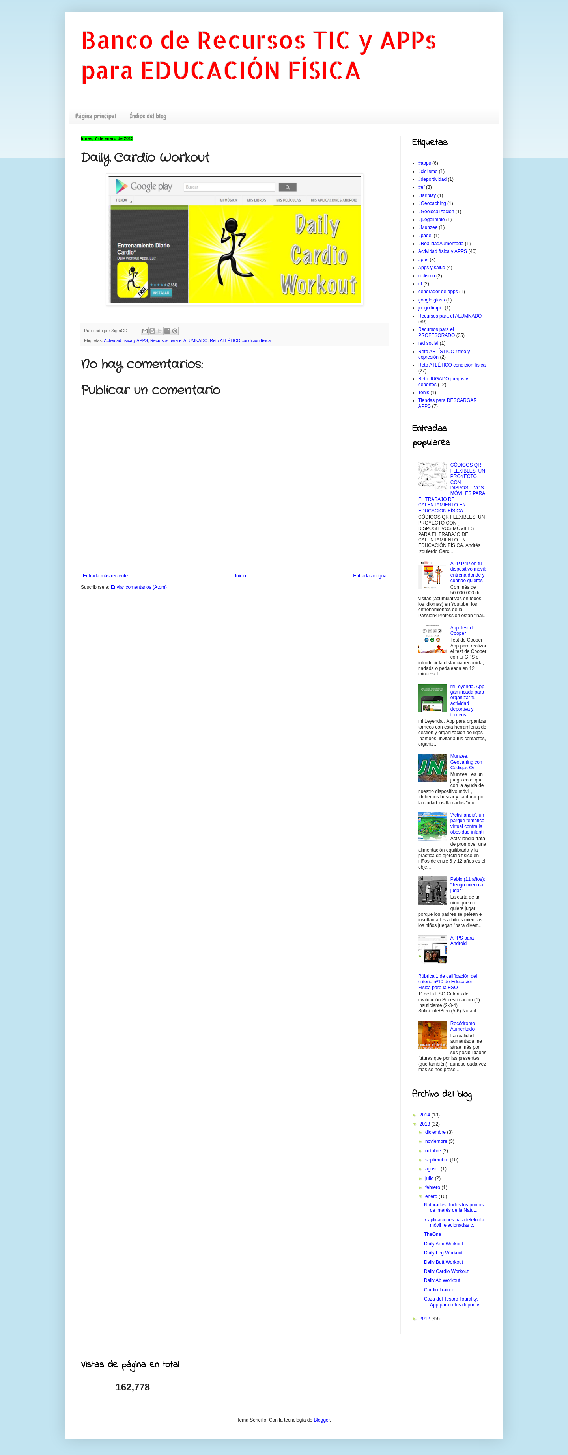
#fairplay (427, 195)
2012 (426, 1318)
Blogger (322, 1420)
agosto (433, 1169)
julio (430, 1178)
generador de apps (438, 291)
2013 (426, 1124)
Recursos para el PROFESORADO (436, 332)
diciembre (436, 1132)
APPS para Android (462, 940)
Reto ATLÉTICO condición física (240, 340)
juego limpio (430, 308)
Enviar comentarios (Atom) (139, 587)
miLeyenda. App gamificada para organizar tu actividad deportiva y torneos (467, 701)
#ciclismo (427, 171)
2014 (426, 1115)
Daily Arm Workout (443, 1244)
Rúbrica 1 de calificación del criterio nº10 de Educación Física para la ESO (447, 981)
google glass (431, 300)
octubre (433, 1151)
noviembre (436, 1141)
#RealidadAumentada (440, 243)
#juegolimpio (431, 219)
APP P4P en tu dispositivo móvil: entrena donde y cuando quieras (468, 572)
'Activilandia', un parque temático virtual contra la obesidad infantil (467, 823)
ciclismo (426, 276)
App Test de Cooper (462, 630)
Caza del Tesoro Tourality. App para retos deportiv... (453, 1301)
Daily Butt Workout (443, 1262)
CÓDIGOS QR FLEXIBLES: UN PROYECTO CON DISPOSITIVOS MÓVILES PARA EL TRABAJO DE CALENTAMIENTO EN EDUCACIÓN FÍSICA (451, 487)
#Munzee (427, 227)
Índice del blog (148, 116)
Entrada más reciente (105, 576)
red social (428, 343)
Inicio (240, 576)
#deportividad (432, 179)
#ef (421, 187)
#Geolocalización (436, 211)
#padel (425, 235)
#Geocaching (432, 203)
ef (420, 284)
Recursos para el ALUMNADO (178, 340)
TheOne (432, 1234)
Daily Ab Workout (442, 1280)
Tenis (423, 392)
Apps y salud (431, 267)
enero (432, 1196)
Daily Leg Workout (443, 1253)
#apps (424, 163)
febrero (433, 1187)
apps (423, 259)
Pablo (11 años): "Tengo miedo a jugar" (467, 884)
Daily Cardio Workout (446, 1271)
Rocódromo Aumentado (462, 1026)
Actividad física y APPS (126, 340)
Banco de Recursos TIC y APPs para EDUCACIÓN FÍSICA (259, 54)
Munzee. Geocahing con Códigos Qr (466, 762)
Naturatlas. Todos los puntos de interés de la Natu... (454, 1207)
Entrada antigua (370, 576)
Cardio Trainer (439, 1290)
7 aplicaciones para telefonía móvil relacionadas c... (454, 1222)
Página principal (95, 116)
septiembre (437, 1160)
